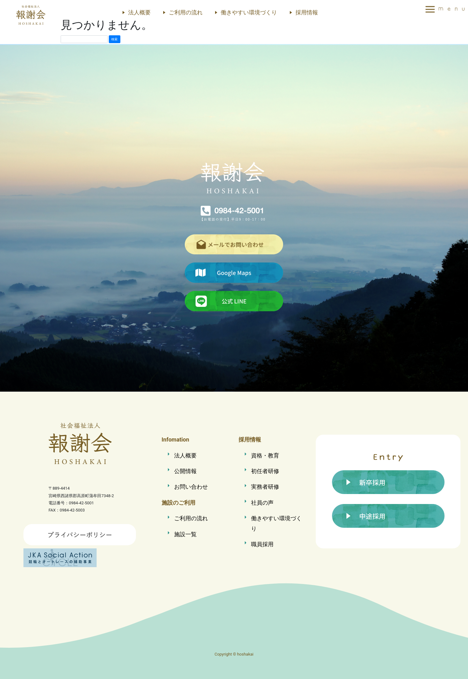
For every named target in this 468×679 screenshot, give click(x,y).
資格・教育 (265, 455)
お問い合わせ (191, 486)
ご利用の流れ (186, 12)
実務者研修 (265, 486)
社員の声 (262, 502)
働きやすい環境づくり (249, 12)
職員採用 (262, 544)
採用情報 (306, 12)
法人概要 (139, 12)
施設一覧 (185, 534)
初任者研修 (265, 471)
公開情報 (185, 471)
